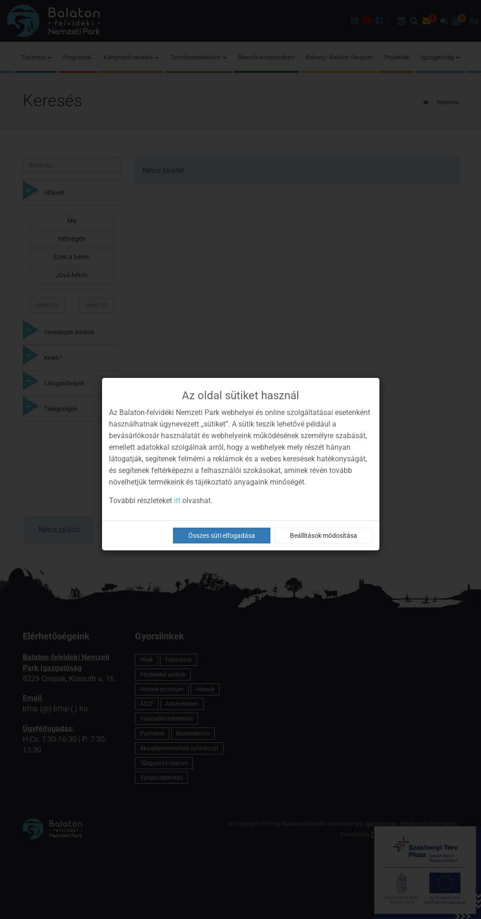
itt (177, 500)
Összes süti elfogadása (221, 535)
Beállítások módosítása (323, 535)
